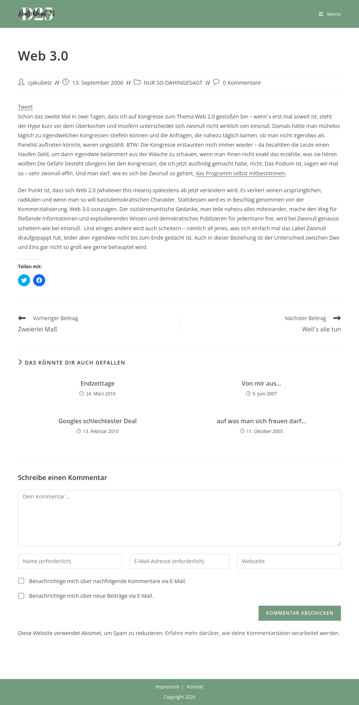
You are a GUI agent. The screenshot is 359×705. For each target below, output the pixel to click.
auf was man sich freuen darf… (261, 421)
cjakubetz (40, 82)
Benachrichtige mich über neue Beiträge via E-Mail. (91, 595)
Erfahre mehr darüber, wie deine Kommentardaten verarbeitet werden (252, 633)
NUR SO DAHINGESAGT (173, 82)
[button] (37, 14)
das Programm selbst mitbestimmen (240, 173)
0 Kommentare (242, 82)
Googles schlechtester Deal (97, 421)
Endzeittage (97, 383)
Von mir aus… (261, 383)
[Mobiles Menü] (330, 14)
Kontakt (195, 687)
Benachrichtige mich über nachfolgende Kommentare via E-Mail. (107, 581)
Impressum (168, 687)
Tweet (25, 106)
